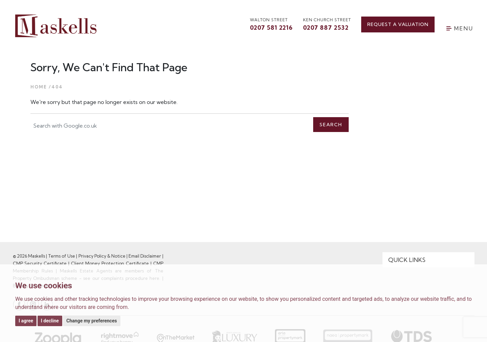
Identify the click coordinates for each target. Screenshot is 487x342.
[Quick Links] (428, 260)
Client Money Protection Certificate (110, 263)
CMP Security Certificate (40, 263)
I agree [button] (26, 320)
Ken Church (327, 24)
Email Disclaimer (145, 256)
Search (331, 125)
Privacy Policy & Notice (101, 256)
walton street (271, 24)
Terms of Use (61, 256)
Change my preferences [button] (91, 320)
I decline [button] (50, 320)
